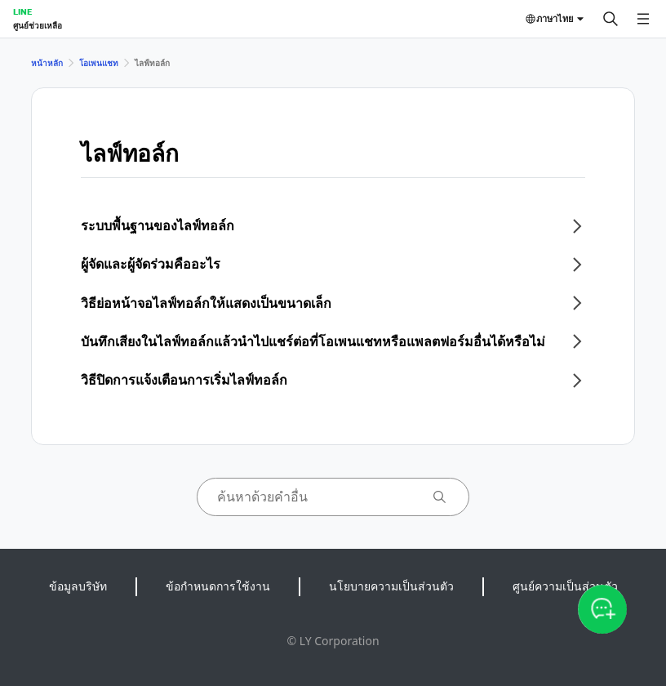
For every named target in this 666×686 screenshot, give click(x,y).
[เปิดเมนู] (643, 18)
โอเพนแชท (98, 63)
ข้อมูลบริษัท (78, 586)
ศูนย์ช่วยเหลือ (37, 25)
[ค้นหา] (610, 18)
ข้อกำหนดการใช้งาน (218, 586)
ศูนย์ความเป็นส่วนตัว (565, 586)
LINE (22, 11)
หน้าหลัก (47, 63)
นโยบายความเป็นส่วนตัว (391, 586)
